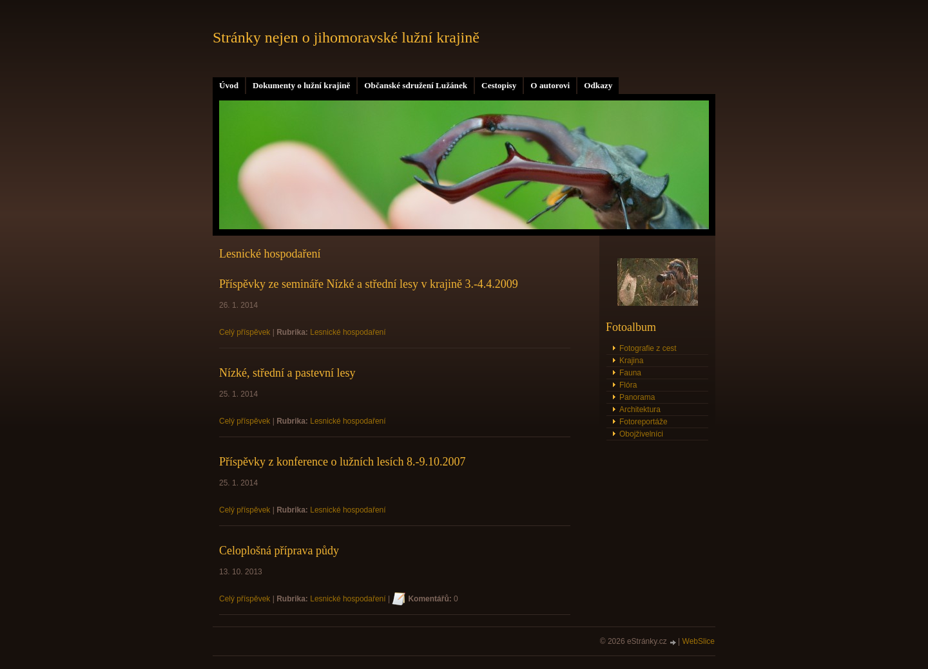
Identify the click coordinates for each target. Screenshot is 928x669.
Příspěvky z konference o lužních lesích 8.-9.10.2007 (342, 461)
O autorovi (550, 85)
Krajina (631, 360)
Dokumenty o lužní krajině (301, 85)
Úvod (228, 85)
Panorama (637, 397)
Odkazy (598, 85)
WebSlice (698, 641)
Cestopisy (498, 85)
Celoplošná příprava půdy (279, 550)
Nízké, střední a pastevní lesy (287, 372)
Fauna (630, 372)
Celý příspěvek (244, 332)
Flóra (628, 385)
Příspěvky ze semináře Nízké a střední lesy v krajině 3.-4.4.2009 (368, 284)
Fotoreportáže (643, 421)
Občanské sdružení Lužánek (415, 85)
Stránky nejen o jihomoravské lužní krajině (346, 37)
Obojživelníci (641, 433)
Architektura (640, 409)
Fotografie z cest (648, 348)
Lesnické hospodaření (347, 332)
